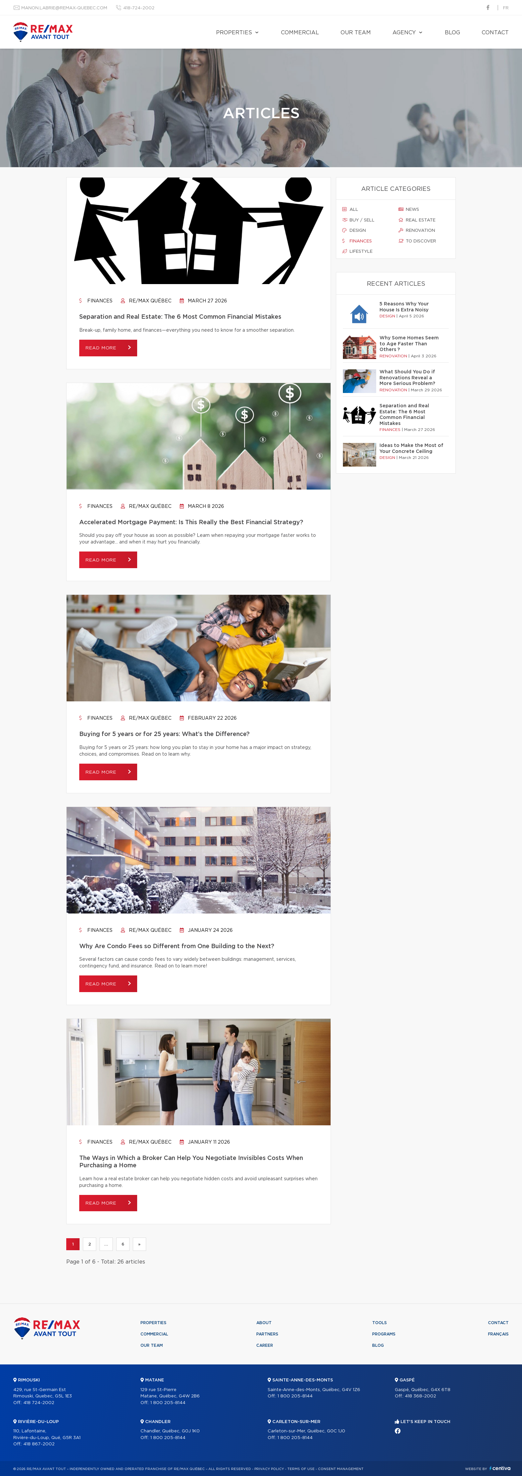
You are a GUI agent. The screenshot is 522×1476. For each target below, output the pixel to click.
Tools (379, 1323)
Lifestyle (357, 251)
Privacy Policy (269, 1469)
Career (264, 1346)
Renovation (416, 230)
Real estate (416, 220)
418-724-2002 (138, 8)
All (350, 209)
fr (506, 8)
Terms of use (301, 1469)
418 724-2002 (38, 1403)
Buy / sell (358, 220)
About (264, 1323)
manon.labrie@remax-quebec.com (64, 8)
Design (354, 230)
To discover (417, 241)
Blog (452, 32)
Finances (96, 301)
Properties (234, 32)
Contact (495, 32)
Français (498, 1334)
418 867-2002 (39, 1444)
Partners (267, 1334)
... (106, 1245)
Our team (356, 32)
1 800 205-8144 (167, 1403)
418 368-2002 (420, 1396)
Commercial (300, 32)
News (408, 209)
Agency (404, 32)
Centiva (500, 1468)
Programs (383, 1334)
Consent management (341, 1469)
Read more (103, 348)
